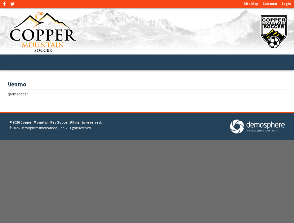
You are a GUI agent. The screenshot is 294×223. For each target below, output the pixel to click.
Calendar (270, 3)
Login (286, 3)
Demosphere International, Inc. (42, 127)
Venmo (17, 84)
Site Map (251, 3)
